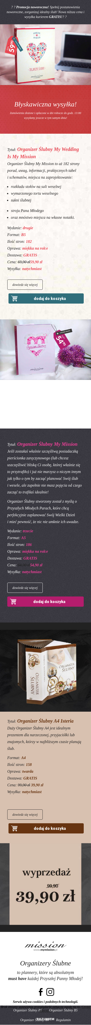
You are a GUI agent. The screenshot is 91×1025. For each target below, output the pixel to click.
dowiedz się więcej (25, 285)
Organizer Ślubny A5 (27, 1010)
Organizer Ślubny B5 (63, 1010)
